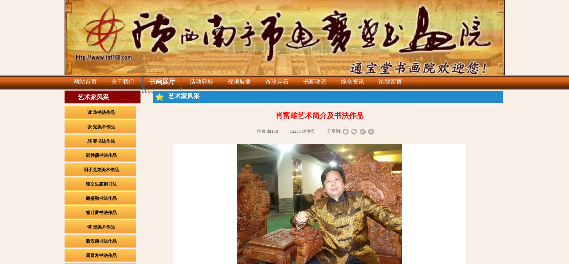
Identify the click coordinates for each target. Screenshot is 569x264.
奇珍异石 (277, 81)
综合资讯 (352, 81)
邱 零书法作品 (101, 141)
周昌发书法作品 (101, 255)
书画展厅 (162, 81)
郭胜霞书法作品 (101, 155)
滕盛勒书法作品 (101, 198)
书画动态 (315, 81)
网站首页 (85, 81)
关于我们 (123, 81)
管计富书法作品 (101, 212)
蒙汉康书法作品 (101, 241)
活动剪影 (201, 81)
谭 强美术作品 (101, 227)
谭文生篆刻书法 (101, 184)
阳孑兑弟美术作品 (101, 169)
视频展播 (239, 81)
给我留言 (390, 81)
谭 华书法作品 (101, 112)
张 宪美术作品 (101, 126)
